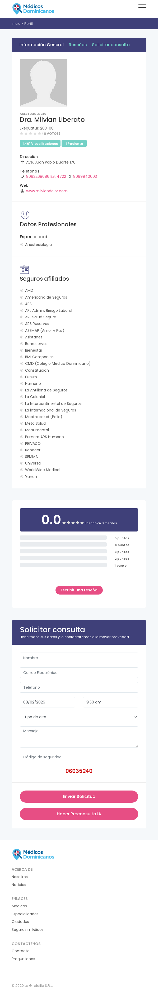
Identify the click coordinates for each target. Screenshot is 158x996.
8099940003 (85, 176)
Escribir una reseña (79, 590)
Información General (42, 45)
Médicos (19, 906)
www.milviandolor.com (47, 191)
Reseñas (78, 45)
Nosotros (20, 876)
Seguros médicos (28, 929)
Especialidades (25, 914)
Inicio (16, 23)
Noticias (19, 884)
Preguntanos (23, 958)
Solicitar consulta (111, 45)
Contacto (21, 951)
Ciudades (20, 921)
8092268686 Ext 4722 (46, 176)
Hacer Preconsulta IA (79, 814)
